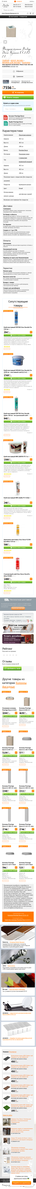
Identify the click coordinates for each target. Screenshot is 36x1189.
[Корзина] (33, 13)
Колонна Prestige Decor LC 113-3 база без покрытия (9, 864)
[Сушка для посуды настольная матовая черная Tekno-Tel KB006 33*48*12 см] (18, 1004)
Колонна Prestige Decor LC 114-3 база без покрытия (26, 864)
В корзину (18, 92)
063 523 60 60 (17, 6)
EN (32, 1)
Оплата (6, 240)
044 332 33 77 (17, 5)
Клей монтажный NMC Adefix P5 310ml (16, 498)
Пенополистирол (24, 154)
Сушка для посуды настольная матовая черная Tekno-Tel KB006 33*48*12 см (17, 1013)
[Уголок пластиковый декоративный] (18, 980)
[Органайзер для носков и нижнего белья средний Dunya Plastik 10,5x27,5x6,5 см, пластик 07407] (18, 1029)
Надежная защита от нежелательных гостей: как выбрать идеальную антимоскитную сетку (22, 1130)
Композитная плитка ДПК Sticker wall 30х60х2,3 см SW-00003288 (22, 1095)
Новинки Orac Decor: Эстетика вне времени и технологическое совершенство (21, 1120)
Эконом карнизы (11, 966)
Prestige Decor (15, 82)
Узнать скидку (11, 97)
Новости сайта (7, 1115)
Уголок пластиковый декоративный (17, 989)
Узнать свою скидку (19, 335)
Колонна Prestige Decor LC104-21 (25, 709)
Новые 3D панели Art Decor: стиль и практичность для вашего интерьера (22, 1139)
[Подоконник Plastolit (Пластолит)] (18, 933)
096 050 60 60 (28, 5)
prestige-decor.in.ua (27, 82)
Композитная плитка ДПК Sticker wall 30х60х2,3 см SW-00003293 (22, 1056)
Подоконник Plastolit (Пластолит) (17, 942)
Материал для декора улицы (19, 1058)
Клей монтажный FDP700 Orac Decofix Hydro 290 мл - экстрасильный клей (16, 414)
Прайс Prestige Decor (21, 123)
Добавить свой (12, 668)
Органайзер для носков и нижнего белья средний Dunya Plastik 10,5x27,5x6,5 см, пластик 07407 (17, 1038)
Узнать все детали (18, 608)
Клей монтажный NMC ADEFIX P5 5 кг (16, 456)
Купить (28, 109)
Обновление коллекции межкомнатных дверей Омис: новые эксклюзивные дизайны (22, 1149)
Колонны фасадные (14, 684)
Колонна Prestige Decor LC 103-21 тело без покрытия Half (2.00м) (9, 789)
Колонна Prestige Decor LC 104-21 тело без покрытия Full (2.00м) (26, 789)
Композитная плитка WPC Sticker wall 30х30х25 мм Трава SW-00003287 (22, 1105)
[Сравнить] (30, 13)
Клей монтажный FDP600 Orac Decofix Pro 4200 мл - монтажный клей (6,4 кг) (18, 371)
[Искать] (32, 10)
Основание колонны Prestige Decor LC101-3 (9, 710)
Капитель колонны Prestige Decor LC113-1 (18, 920)
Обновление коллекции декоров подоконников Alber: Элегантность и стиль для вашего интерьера (21, 1158)
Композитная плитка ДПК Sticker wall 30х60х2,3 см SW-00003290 (22, 1076)
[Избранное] (28, 13)
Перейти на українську (21, 1183)
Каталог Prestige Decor (21, 117)
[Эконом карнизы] (18, 957)
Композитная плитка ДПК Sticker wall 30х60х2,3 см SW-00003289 (22, 1086)
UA (30, 1)
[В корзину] (31, 332)
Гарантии (7, 268)
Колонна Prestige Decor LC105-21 (8, 749)
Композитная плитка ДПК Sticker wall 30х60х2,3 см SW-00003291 (22, 1066)
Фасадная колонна (25, 135)
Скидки (18, 1)
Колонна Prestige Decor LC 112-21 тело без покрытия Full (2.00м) (26, 827)
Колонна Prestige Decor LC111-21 (18, 915)
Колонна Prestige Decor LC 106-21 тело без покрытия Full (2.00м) (9, 827)
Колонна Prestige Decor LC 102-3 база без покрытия (26, 749)
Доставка (7, 206)
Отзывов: (29, 389)
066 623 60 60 (28, 6)
